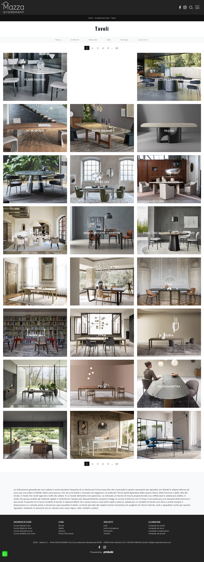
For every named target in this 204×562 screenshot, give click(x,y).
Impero (169, 437)
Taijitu (169, 130)
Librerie (62, 531)
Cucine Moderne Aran (23, 528)
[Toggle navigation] (197, 7)
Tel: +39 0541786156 (132, 542)
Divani (61, 525)
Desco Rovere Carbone (102, 233)
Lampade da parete (157, 533)
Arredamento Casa (102, 18)
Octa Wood (35, 130)
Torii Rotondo (35, 181)
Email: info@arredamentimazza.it (157, 542)
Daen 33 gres (169, 181)
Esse (169, 284)
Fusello (35, 335)
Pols (102, 386)
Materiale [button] (93, 39)
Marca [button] (58, 39)
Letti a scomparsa (111, 528)
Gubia (169, 335)
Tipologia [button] (124, 39)
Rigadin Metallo (35, 437)
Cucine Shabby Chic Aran (24, 533)
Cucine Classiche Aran (23, 531)
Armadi (107, 533)
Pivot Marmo (102, 130)
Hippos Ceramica (102, 79)
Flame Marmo (35, 79)
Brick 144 (102, 181)
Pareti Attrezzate (66, 533)
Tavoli (113, 18)
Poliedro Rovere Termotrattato (169, 233)
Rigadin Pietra (169, 386)
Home (90, 18)
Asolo (102, 437)
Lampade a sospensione (159, 531)
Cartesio (102, 284)
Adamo (35, 284)
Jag (35, 386)
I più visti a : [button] (143, 39)
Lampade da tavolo (157, 525)
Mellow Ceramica (169, 79)
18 (116, 48)
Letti (105, 525)
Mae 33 (35, 233)
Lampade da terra (156, 528)
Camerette (108, 531)
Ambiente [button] (74, 39)
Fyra (102, 335)
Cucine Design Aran (22, 525)
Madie (61, 528)
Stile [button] (109, 39)
